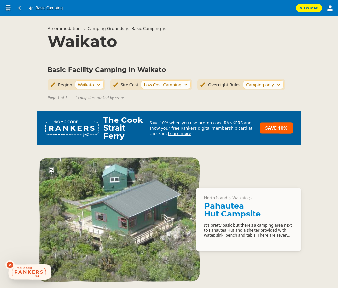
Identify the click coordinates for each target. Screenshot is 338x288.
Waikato (240, 198)
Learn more (179, 133)
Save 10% (276, 128)
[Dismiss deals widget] (10, 265)
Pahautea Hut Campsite (232, 209)
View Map (309, 8)
